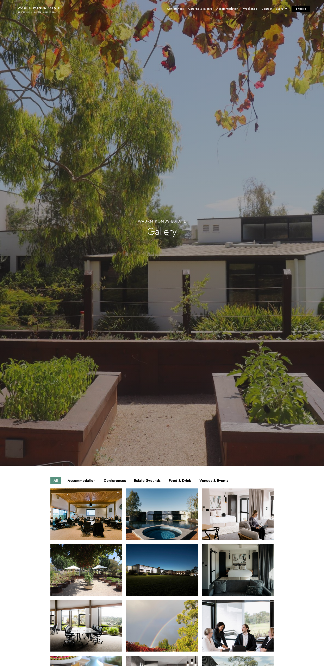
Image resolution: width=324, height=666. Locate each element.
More (279, 9)
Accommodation (227, 9)
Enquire (301, 9)
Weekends (250, 9)
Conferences (175, 9)
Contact (266, 9)
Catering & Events (200, 9)
